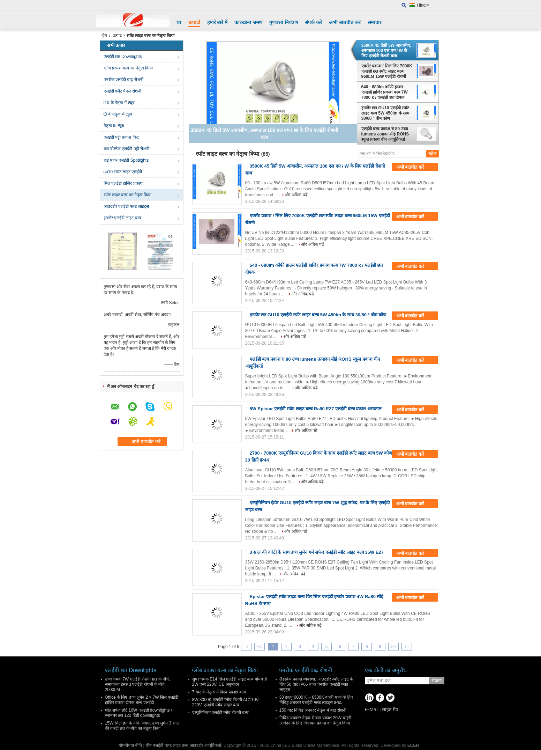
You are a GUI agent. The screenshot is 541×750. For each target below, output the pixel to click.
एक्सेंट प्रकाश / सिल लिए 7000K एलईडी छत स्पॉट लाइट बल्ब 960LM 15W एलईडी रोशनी (386, 71)
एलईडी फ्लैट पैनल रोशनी (122, 91)
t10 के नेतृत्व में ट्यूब (119, 102)
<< (259, 646)
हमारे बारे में (217, 22)
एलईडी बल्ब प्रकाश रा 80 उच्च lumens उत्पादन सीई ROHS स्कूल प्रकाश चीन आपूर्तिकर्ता (385, 134)
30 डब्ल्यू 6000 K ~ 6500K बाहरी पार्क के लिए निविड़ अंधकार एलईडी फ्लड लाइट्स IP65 (316, 700)
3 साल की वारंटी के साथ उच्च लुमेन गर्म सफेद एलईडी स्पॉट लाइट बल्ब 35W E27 (317, 552)
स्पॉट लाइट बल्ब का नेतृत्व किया (128, 194)
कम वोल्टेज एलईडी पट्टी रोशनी (126, 148)
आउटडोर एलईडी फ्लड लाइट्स (126, 206)
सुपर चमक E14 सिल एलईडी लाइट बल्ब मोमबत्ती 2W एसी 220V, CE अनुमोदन (229, 682)
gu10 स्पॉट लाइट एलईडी (123, 171)
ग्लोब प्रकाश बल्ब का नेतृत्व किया (128, 68)
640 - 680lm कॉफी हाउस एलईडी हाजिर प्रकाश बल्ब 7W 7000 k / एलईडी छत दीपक (384, 92)
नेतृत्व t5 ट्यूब (114, 125)
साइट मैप (390, 709)
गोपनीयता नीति (130, 745)
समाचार (375, 22)
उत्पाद (117, 35)
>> (393, 646)
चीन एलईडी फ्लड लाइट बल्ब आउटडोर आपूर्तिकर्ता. (184, 745)
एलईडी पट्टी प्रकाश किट (121, 137)
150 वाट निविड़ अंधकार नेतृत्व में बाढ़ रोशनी (312, 710)
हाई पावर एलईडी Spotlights (126, 160)
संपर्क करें (313, 22)
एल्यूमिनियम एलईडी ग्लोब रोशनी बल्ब (220, 712)
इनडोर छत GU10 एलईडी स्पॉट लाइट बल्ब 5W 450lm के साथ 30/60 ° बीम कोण (385, 113)
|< (246, 646)
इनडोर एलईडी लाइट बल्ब (123, 217)
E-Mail (372, 709)
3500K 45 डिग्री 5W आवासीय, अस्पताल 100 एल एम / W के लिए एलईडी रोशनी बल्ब (386, 50)
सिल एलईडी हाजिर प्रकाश (123, 183)
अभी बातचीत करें (345, 22)
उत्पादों (194, 22)
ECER (413, 745)
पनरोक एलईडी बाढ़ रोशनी (123, 79)
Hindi (423, 5)
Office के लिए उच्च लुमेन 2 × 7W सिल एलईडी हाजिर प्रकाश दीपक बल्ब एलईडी (142, 700)
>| (406, 646)
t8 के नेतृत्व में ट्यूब (118, 114)
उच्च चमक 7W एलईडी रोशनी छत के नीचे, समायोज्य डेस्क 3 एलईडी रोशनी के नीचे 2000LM (137, 684)
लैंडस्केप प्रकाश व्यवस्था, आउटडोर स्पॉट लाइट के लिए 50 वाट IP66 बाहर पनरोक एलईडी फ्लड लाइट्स (316, 684)
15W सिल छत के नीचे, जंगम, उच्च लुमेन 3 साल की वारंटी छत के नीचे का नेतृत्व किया (142, 726)
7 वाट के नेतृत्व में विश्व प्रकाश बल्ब (219, 692)
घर (178, 22)
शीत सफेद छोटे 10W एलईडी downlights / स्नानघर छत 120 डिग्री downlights (138, 713)
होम (104, 35)
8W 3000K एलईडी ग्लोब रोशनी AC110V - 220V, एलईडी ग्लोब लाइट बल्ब (226, 702)
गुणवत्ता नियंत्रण (283, 22)
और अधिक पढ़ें (296, 194)
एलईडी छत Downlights (123, 56)
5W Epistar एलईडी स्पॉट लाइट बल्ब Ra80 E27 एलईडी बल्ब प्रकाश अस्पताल (316, 408)
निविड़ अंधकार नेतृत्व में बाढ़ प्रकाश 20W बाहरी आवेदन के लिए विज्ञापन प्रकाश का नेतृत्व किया (315, 720)
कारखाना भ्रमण (248, 22)
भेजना (436, 680)
